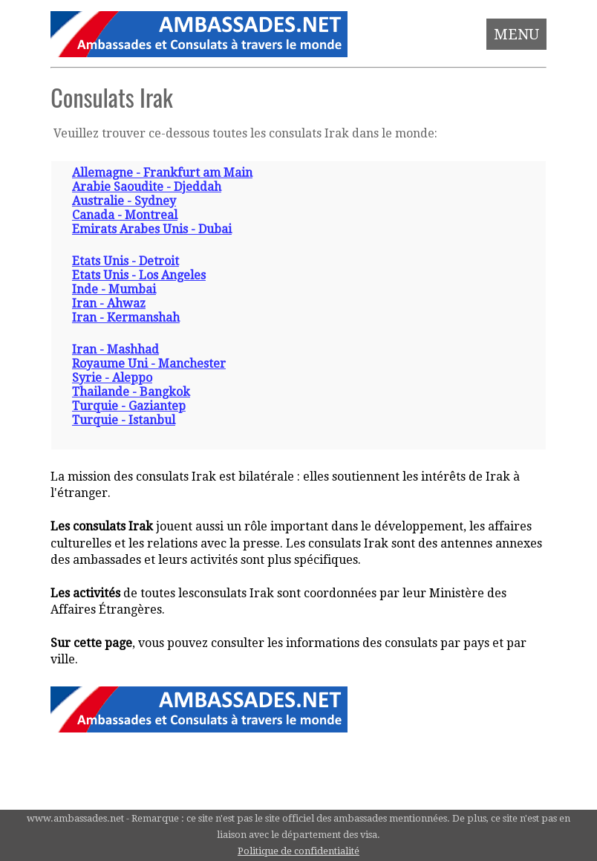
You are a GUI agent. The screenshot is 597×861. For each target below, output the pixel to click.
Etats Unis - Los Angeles (139, 275)
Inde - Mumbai (114, 289)
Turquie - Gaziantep (129, 406)
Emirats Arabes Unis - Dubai (152, 229)
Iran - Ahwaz (109, 303)
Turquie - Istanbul (123, 420)
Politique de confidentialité (298, 851)
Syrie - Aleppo (112, 378)
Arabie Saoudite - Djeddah (146, 187)
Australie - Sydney (124, 201)
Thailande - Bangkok (131, 392)
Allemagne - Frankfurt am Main (162, 173)
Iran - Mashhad (115, 349)
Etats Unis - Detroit (125, 261)
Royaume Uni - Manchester (149, 364)
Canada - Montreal (124, 215)
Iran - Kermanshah (126, 318)
